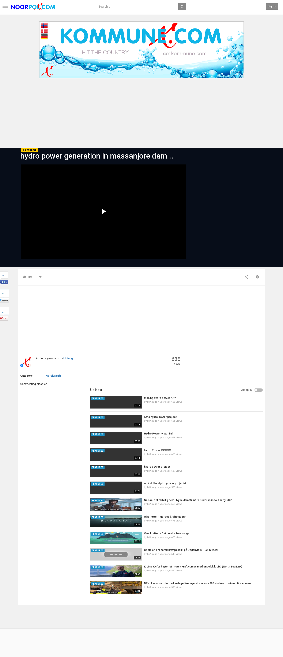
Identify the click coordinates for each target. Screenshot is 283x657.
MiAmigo (69, 358)
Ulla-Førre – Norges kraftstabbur (231, 421)
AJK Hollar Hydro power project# (231, 387)
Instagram (256, 627)
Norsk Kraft (53, 375)
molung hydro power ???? (226, 302)
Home (21, 614)
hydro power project (223, 371)
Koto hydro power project (226, 321)
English (254, 643)
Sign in (272, 6)
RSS (62, 623)
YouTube (255, 623)
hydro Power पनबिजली (223, 354)
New (104, 614)
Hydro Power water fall (224, 337)
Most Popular (67, 619)
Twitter (254, 619)
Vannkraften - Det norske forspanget (233, 437)
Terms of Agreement (30, 623)
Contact (22, 619)
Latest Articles (68, 614)
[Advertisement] (141, 115)
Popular (106, 619)
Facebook (256, 614)
